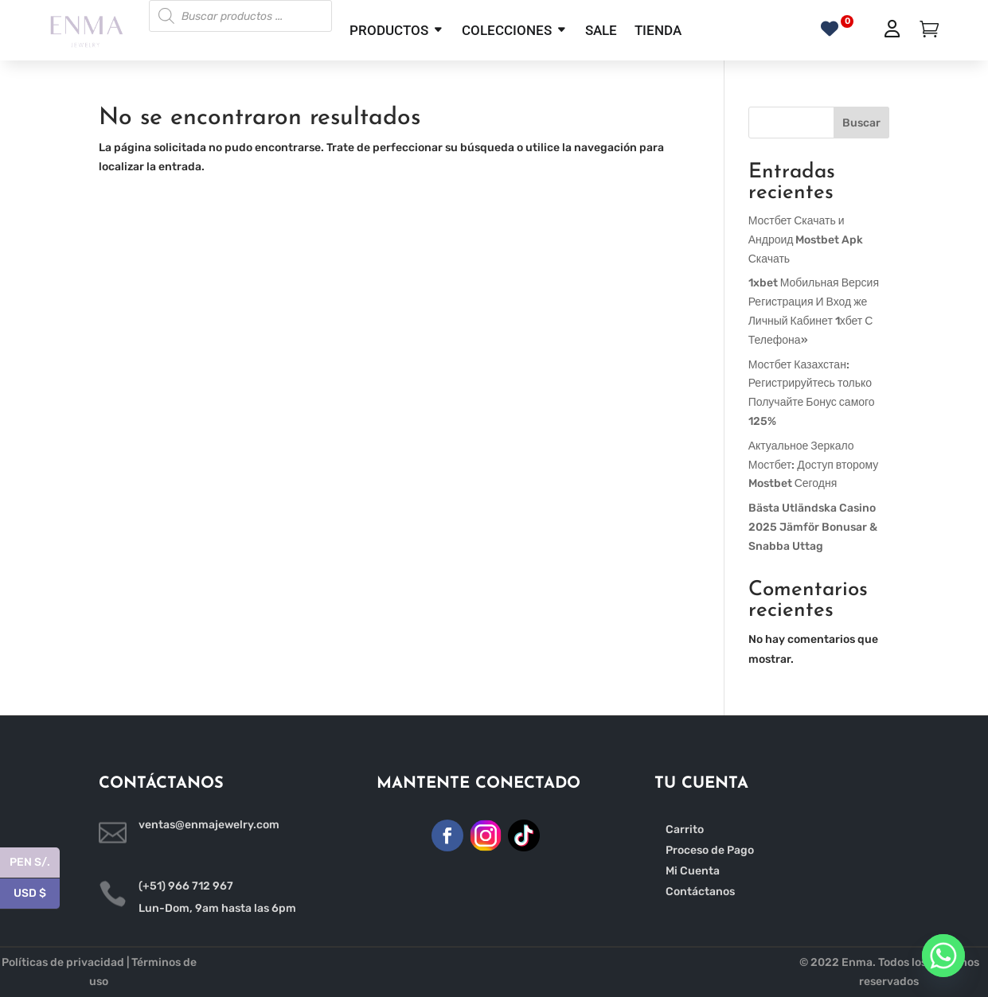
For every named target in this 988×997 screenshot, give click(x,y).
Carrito (685, 829)
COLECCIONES (507, 30)
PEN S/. (35, 862)
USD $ (37, 893)
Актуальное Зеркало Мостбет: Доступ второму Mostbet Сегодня (813, 465)
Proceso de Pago (710, 850)
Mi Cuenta (693, 871)
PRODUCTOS (389, 30)
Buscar (861, 123)
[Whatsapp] (943, 955)
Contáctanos (700, 891)
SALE (601, 30)
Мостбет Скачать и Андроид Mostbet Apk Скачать (806, 240)
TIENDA (658, 30)
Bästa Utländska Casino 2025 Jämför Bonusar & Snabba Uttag (812, 527)
